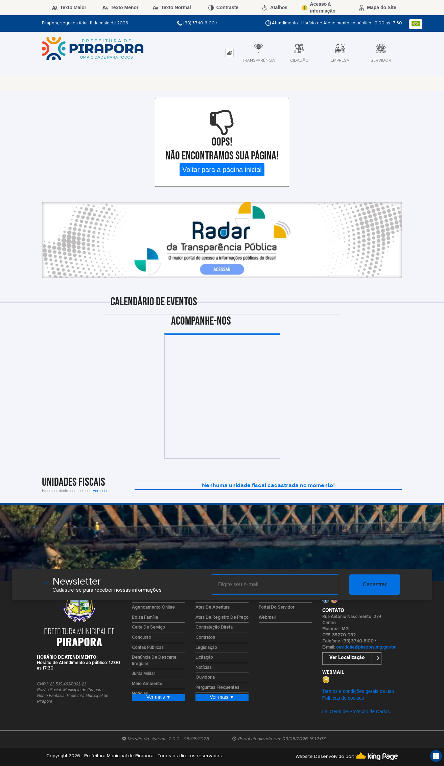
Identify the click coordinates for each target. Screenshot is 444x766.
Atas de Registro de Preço (222, 617)
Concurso (141, 637)
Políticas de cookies (343, 698)
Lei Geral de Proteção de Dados (356, 711)
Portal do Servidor (276, 607)
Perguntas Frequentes (217, 687)
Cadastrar (375, 584)
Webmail (267, 617)
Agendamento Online (153, 607)
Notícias (203, 667)
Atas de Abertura (212, 607)
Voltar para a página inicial (222, 169)
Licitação (204, 657)
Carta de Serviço (148, 627)
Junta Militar (143, 674)
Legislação (206, 647)
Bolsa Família (145, 617)
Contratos (205, 637)
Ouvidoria (205, 677)
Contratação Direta (214, 627)
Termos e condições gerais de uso (358, 691)
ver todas (101, 490)
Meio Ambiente (147, 684)
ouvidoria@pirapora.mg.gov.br (365, 647)
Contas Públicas (148, 647)
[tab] (229, 53)
